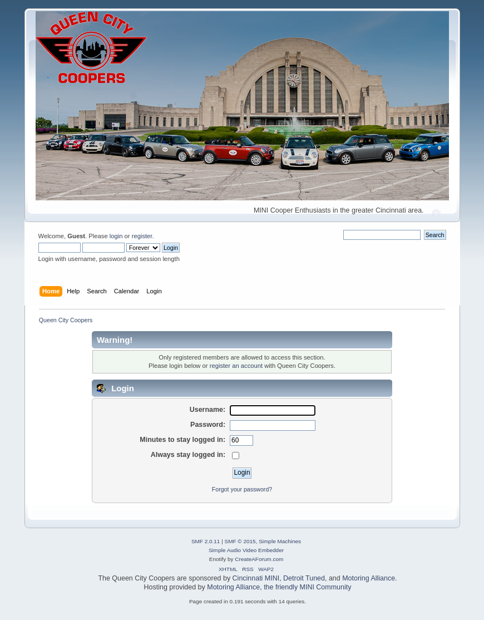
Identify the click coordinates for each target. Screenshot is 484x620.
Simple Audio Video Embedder (246, 550)
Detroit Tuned (304, 578)
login (116, 236)
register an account (236, 365)
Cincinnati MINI (256, 578)
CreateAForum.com (259, 559)
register (142, 236)
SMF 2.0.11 (205, 541)
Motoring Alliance (368, 578)
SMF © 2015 (240, 541)
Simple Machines (280, 541)
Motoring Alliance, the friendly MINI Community (279, 587)
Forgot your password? (242, 489)
